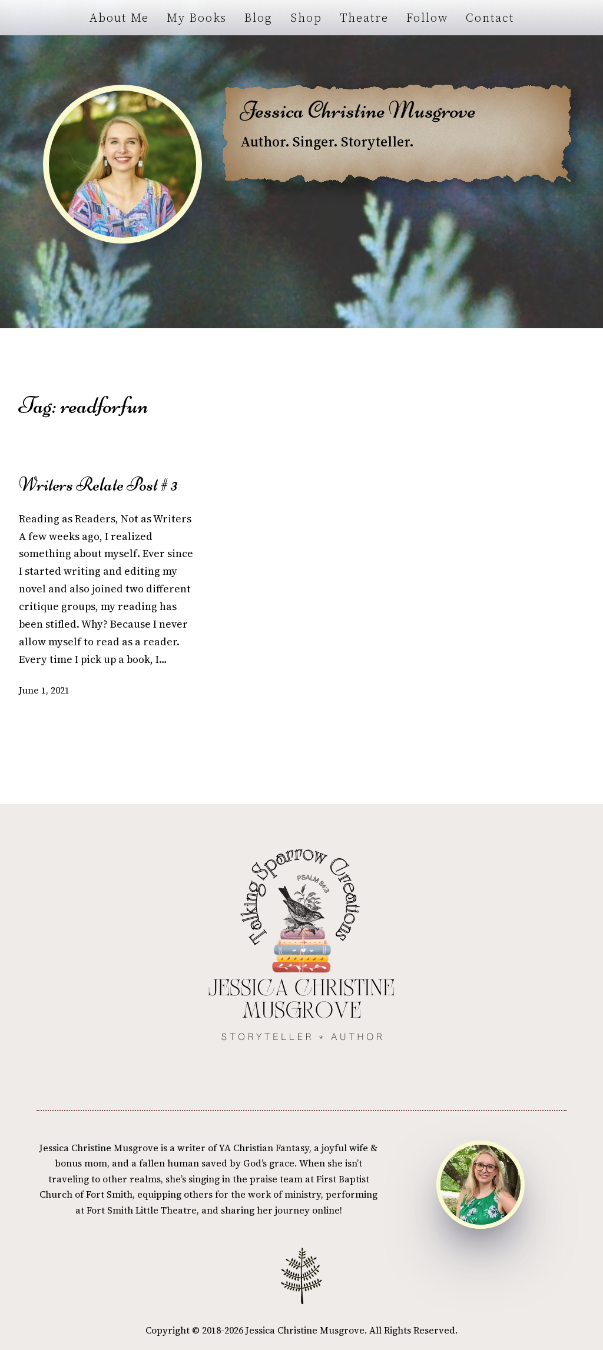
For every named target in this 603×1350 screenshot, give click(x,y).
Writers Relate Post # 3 (98, 485)
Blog (258, 17)
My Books (197, 17)
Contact (490, 17)
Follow (427, 17)
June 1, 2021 (44, 690)
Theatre (364, 17)
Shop (306, 17)
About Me (119, 17)
